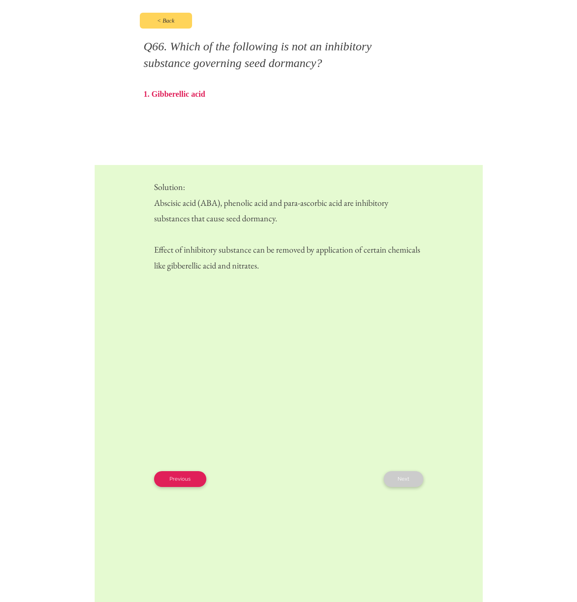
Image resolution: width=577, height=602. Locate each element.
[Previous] (180, 479)
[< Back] (166, 21)
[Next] (403, 479)
